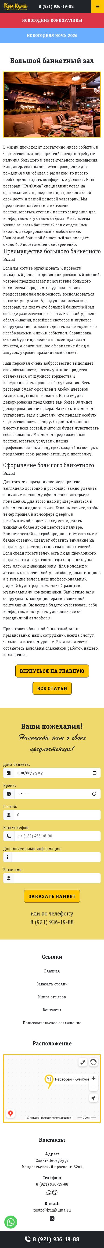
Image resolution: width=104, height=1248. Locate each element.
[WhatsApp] (49, 1192)
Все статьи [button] (52, 688)
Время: (9, 785)
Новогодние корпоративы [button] (52, 20)
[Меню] (97, 6)
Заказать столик (52, 984)
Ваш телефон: (16, 827)
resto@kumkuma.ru (52, 1210)
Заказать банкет (52, 896)
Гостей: (10, 806)
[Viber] (55, 1192)
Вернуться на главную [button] (52, 671)
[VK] (52, 1218)
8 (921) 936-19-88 (56, 6)
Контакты (52, 1009)
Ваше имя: (13, 869)
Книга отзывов (52, 996)
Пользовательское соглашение (52, 1022)
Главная (52, 971)
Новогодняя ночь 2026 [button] (52, 35)
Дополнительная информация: (32, 848)
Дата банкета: (16, 764)
